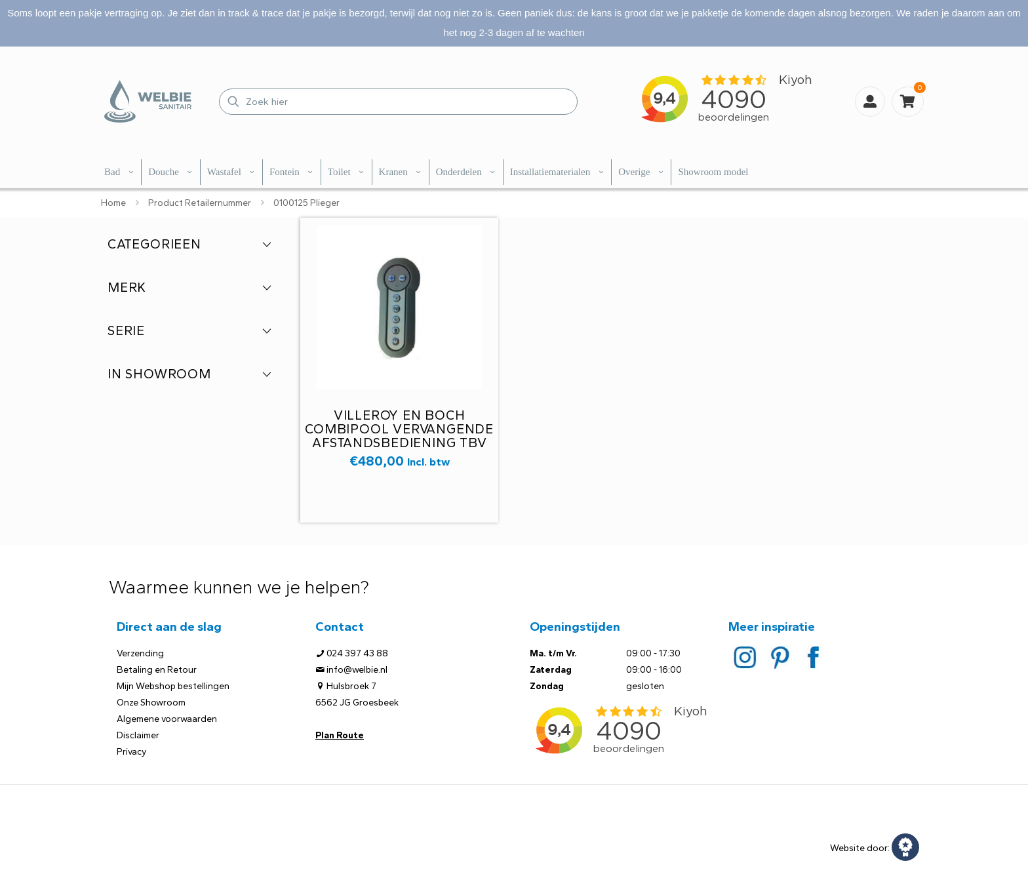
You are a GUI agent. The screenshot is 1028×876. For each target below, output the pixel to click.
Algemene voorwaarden (167, 719)
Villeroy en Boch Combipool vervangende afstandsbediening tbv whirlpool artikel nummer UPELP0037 (399, 442)
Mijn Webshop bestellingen (173, 686)
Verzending (140, 653)
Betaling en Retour (157, 669)
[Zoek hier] (398, 102)
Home (113, 203)
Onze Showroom (151, 702)
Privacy (131, 751)
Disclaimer (138, 735)
